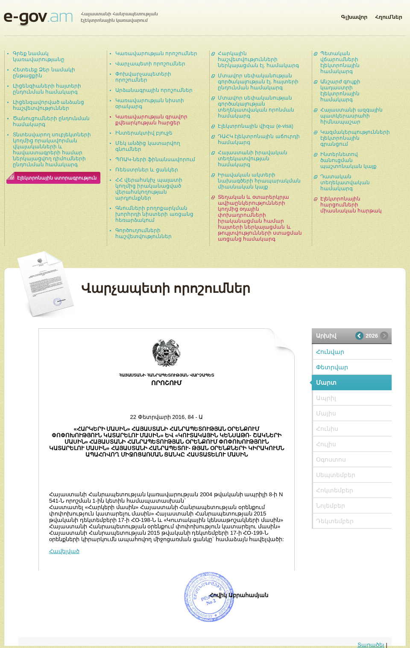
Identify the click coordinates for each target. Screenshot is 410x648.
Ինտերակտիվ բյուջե (144, 133)
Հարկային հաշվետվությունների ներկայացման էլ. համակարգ (258, 59)
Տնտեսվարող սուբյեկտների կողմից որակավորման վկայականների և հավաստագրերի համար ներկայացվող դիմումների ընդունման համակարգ (52, 150)
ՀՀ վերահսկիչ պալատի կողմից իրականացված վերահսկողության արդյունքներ (148, 189)
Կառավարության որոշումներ (156, 53)
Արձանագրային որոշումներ (154, 90)
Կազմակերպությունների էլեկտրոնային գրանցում (355, 138)
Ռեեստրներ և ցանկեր (146, 170)
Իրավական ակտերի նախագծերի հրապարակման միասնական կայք (259, 181)
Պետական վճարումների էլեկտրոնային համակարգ (340, 62)
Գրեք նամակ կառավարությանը (38, 56)
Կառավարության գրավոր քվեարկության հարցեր (151, 120)
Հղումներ (388, 15)
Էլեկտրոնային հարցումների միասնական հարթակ (351, 205)
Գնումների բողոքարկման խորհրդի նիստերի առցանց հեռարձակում (154, 214)
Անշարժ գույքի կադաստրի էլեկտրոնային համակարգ (340, 91)
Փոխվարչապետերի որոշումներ (143, 77)
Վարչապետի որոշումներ (150, 64)
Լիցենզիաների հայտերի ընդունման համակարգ (47, 89)
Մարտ (326, 382)
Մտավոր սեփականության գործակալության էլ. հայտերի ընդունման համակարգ (258, 82)
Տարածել (370, 645)
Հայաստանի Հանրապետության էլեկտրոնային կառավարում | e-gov (81, 19)
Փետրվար (332, 367)
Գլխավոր (354, 15)
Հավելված (64, 551)
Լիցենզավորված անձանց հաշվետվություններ (48, 105)
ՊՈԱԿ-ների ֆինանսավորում (155, 159)
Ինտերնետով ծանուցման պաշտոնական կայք (348, 160)
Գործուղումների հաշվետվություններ (143, 233)
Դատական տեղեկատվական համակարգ (345, 182)
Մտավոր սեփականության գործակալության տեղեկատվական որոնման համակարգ (256, 107)
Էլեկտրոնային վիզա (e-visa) (255, 126)
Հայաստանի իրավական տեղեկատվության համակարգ (252, 159)
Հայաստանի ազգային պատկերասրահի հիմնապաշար (351, 116)
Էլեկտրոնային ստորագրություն (57, 177)
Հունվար (330, 351)
